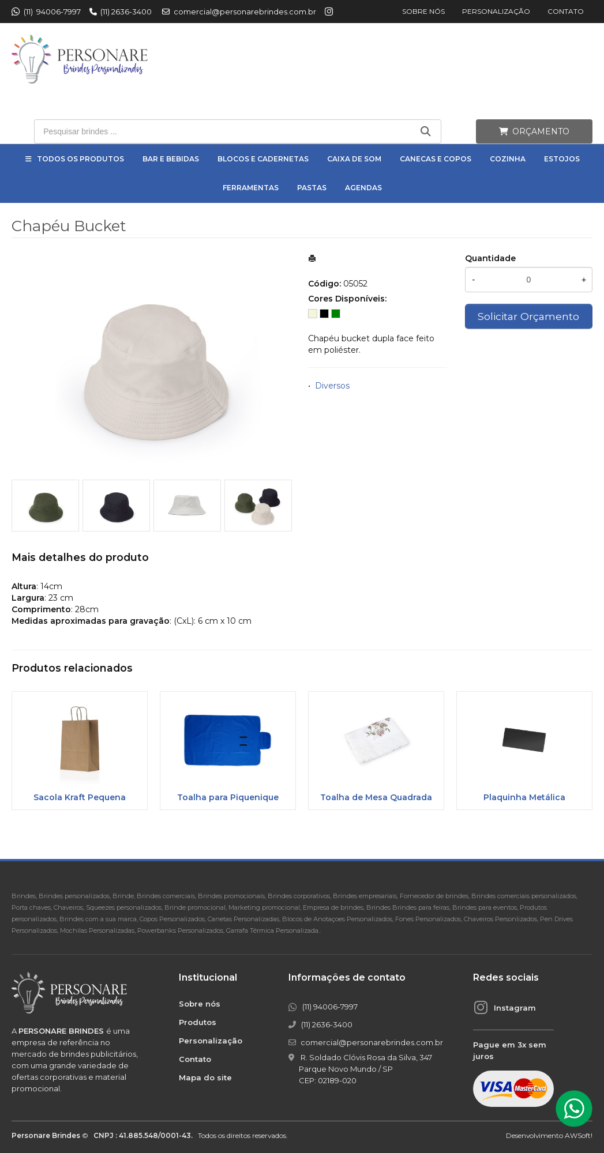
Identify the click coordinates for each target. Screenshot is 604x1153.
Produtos (197, 1022)
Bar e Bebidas (170, 159)
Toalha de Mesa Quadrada (376, 797)
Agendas (363, 187)
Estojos (562, 159)
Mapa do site (205, 1077)
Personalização (496, 11)
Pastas (312, 187)
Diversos (332, 385)
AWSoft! (578, 1135)
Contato (565, 11)
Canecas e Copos (435, 159)
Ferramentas (251, 187)
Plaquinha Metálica (524, 797)
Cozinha (508, 159)
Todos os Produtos (80, 159)
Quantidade (490, 258)
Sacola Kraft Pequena (79, 797)
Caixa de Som (354, 159)
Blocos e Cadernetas (263, 159)
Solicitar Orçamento (528, 316)
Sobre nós (423, 11)
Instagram (515, 1007)
